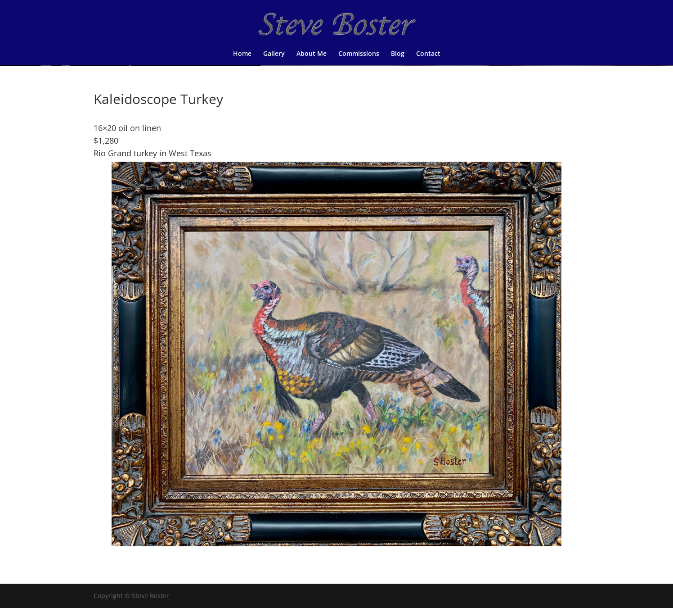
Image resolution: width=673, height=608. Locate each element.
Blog (397, 54)
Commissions (358, 54)
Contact (428, 54)
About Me (311, 54)
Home (242, 54)
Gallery (274, 54)
